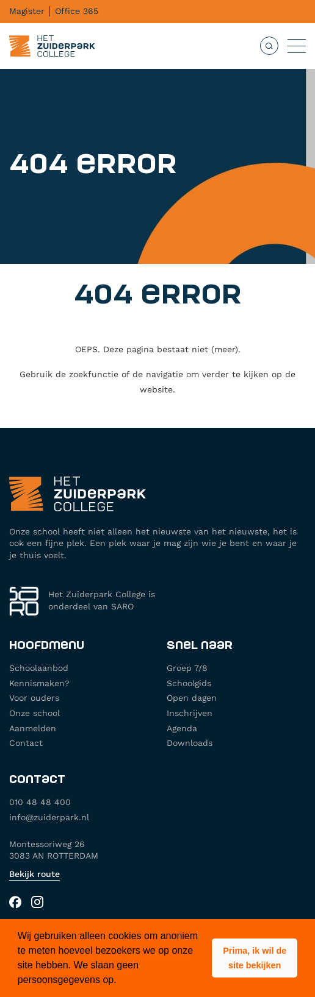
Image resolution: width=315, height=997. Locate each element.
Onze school (34, 713)
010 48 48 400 (40, 802)
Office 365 (76, 11)
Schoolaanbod (38, 668)
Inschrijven (189, 713)
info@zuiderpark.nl (49, 817)
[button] (254, 957)
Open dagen (192, 698)
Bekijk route (34, 874)
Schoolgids (189, 683)
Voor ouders (34, 698)
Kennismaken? (39, 683)
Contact (26, 743)
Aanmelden (32, 728)
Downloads (189, 743)
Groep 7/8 (187, 668)
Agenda (182, 728)
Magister (27, 11)
